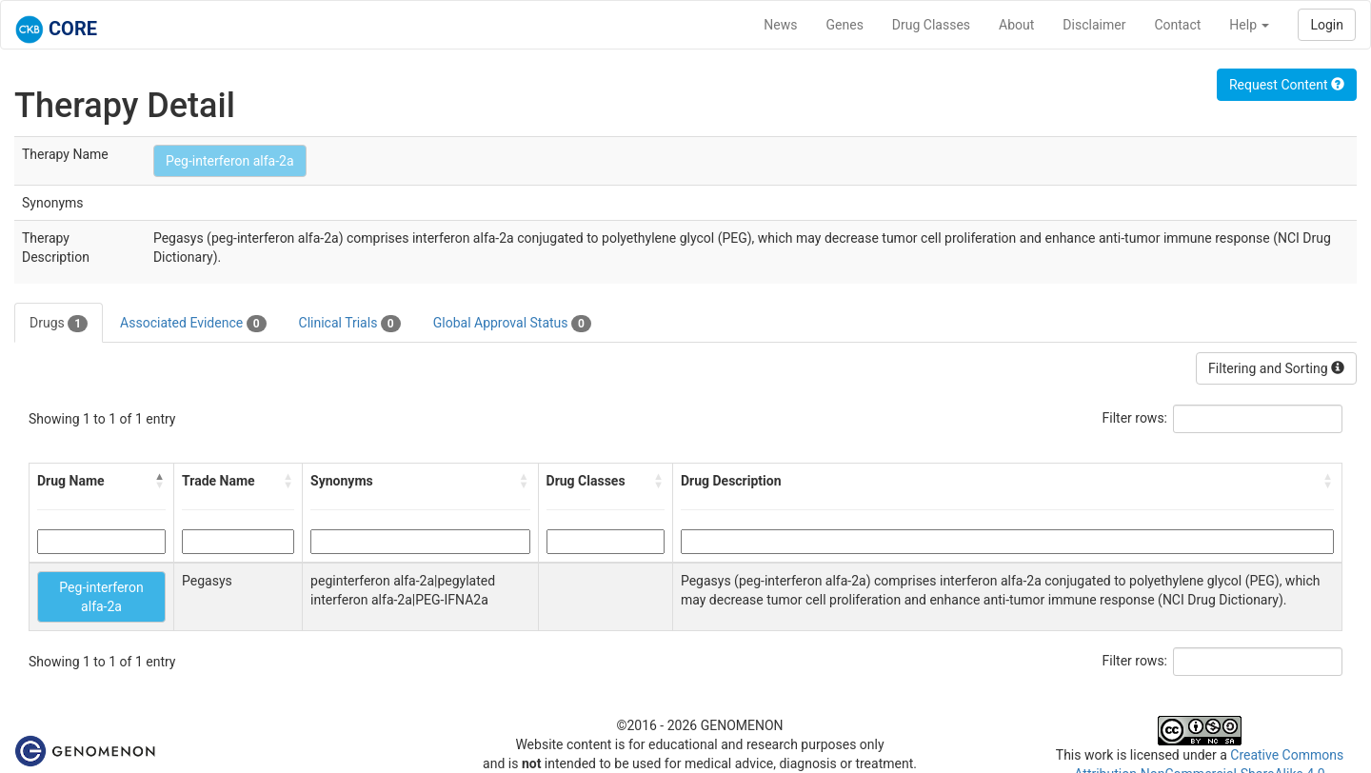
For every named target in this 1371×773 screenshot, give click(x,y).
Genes (845, 24)
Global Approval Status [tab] (512, 323)
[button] (160, 480)
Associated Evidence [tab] (193, 323)
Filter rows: (1135, 418)
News (780, 24)
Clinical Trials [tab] (350, 323)
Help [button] (1249, 24)
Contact (1177, 24)
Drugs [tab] (59, 323)
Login (1326, 24)
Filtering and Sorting (1276, 368)
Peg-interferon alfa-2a (230, 160)
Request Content (1286, 84)
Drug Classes (931, 24)
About (1016, 24)
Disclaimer (1094, 24)
